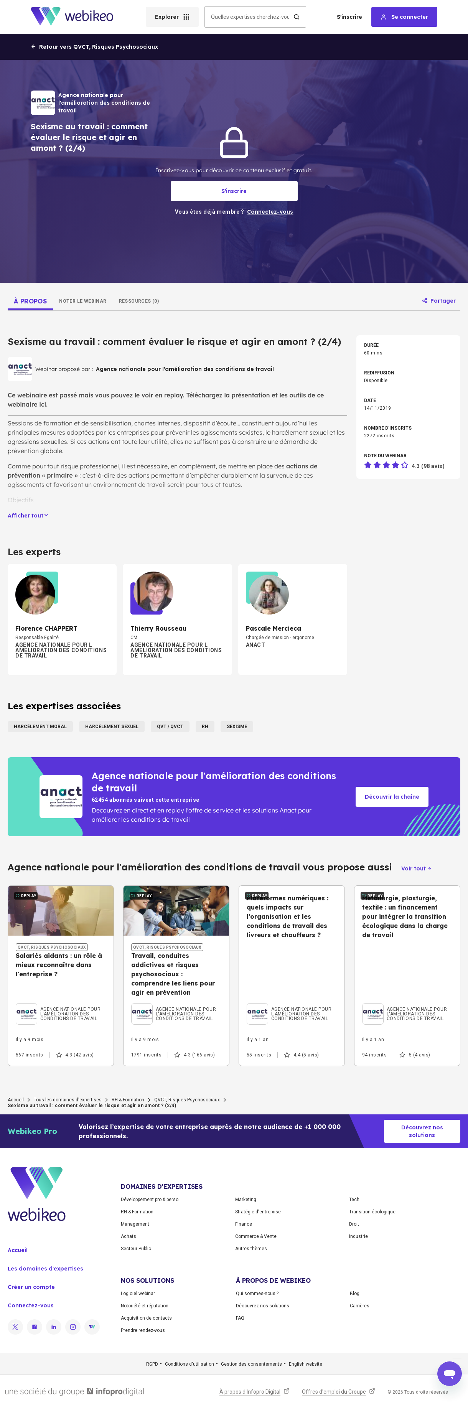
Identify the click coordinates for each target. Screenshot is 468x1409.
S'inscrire (349, 16)
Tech (354, 1199)
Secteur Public (136, 1248)
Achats (128, 1236)
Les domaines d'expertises (45, 1268)
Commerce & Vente (256, 1236)
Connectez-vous (31, 1305)
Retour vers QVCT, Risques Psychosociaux (94, 46)
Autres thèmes (251, 1248)
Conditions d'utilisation (189, 1364)
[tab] (30, 301)
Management (135, 1224)
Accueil (16, 1099)
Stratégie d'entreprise (258, 1212)
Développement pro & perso (149, 1199)
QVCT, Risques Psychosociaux (187, 1099)
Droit (354, 1224)
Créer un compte (31, 1287)
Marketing (245, 1199)
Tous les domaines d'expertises (68, 1099)
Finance (243, 1224)
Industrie (358, 1236)
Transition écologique (372, 1212)
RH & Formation (128, 1099)
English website (305, 1364)
